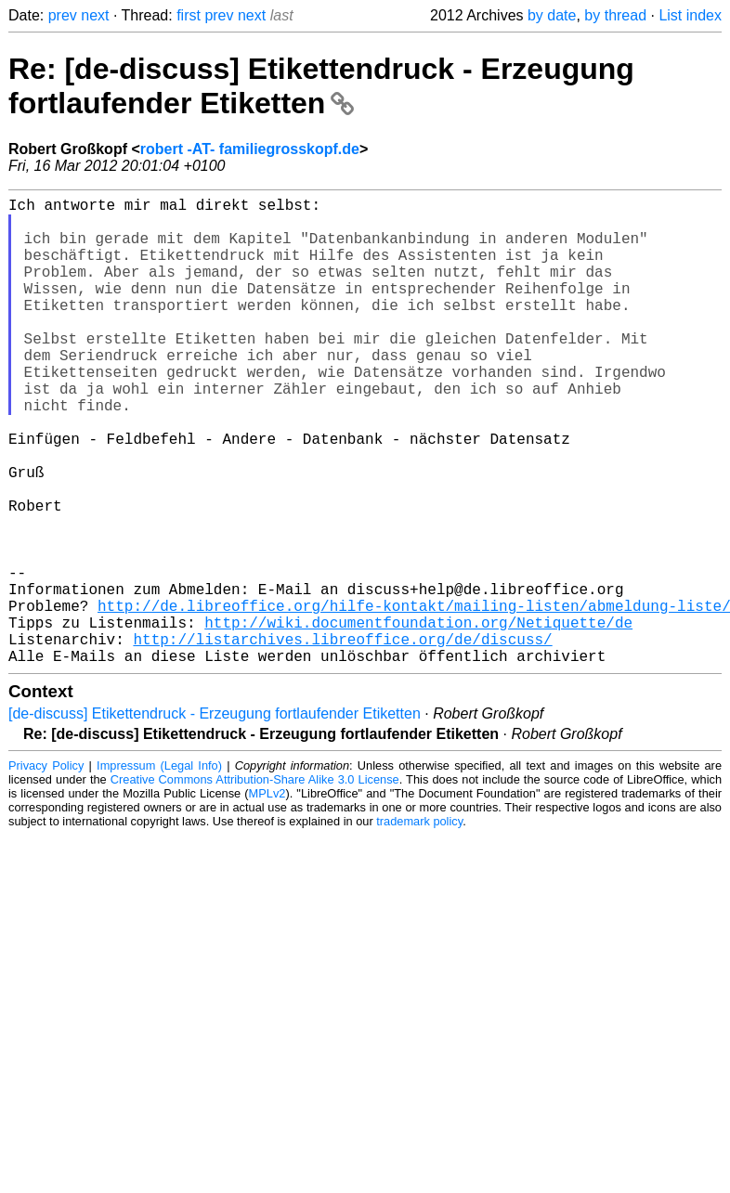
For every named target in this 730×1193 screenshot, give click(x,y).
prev (62, 15)
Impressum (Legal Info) (159, 869)
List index (690, 15)
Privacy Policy (46, 869)
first (188, 15)
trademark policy (419, 925)
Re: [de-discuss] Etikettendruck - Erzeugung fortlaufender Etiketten (321, 86)
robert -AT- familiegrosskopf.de (249, 149)
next (95, 15)
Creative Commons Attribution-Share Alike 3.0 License (255, 883)
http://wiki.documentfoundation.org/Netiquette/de (418, 718)
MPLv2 (267, 897)
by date (552, 15)
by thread (615, 15)
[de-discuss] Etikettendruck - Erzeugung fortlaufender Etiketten (214, 817)
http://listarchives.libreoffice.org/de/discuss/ (342, 739)
